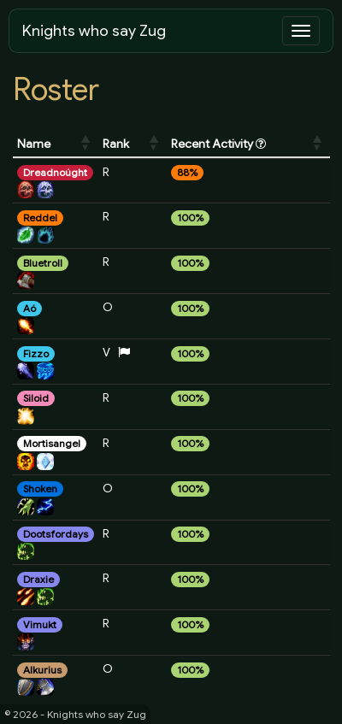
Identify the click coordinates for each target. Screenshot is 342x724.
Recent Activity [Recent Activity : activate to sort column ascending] (218, 143)
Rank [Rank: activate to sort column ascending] (116, 143)
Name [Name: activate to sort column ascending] (33, 143)
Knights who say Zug (94, 30)
